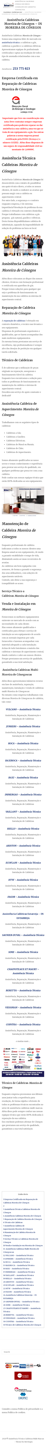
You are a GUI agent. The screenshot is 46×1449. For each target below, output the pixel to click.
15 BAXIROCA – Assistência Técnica (18, 1265)
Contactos (20, 10)
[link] (23, 709)
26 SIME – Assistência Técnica (16, 1305)
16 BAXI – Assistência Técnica (16, 1269)
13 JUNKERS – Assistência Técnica (18, 1259)
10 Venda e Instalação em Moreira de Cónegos (23, 1245)
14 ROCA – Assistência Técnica (16, 1262)
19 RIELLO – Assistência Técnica (17, 1278)
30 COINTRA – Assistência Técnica (18, 1321)
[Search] (41, 1351)
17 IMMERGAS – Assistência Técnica (19, 1272)
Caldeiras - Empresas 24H (12, 12)
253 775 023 (21, 68)
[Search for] (23, 1352)
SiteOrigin (28, 1442)
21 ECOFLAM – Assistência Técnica (18, 1285)
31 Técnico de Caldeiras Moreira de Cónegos (22, 1325)
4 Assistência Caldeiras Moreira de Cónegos (22, 1216)
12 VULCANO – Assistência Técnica (18, 1255)
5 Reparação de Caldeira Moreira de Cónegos (22, 1219)
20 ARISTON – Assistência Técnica (18, 1282)
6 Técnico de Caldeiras (13, 1222)
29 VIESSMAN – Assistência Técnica (18, 1318)
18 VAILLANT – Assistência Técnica (18, 1275)
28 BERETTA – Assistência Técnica (18, 1315)
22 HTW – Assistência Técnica (16, 1288)
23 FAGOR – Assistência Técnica (17, 1292)
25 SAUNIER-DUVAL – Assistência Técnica (21, 1302)
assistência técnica (11, 42)
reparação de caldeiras (14, 321)
